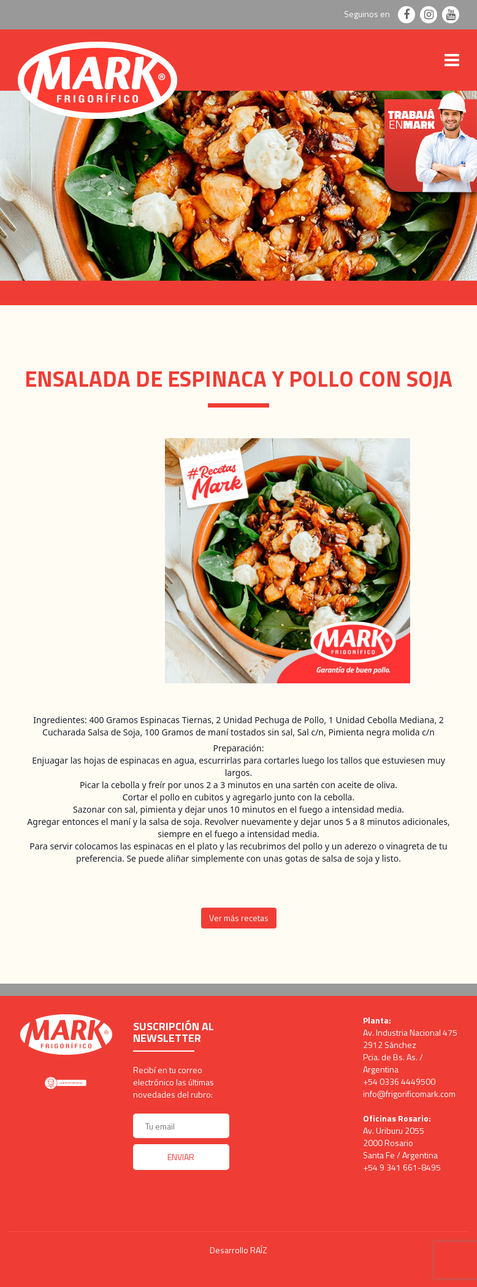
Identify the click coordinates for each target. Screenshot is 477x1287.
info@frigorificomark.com (409, 1093)
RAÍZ (258, 1249)
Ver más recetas (239, 917)
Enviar (180, 1156)
